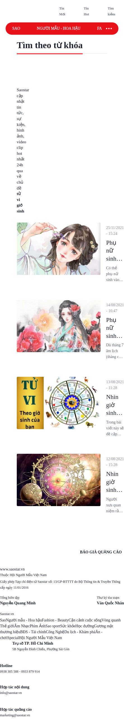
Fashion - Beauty (55, 620)
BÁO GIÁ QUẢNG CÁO (101, 552)
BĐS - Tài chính (33, 632)
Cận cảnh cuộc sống (85, 620)
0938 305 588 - (10, 671)
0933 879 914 (30, 671)
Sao (16, 28)
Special (13, 638)
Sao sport (53, 626)
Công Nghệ (55, 632)
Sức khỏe (67, 626)
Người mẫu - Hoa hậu (58, 28)
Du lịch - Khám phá (79, 632)
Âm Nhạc (22, 626)
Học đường (84, 626)
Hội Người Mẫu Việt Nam (40, 638)
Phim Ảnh (38, 626)
